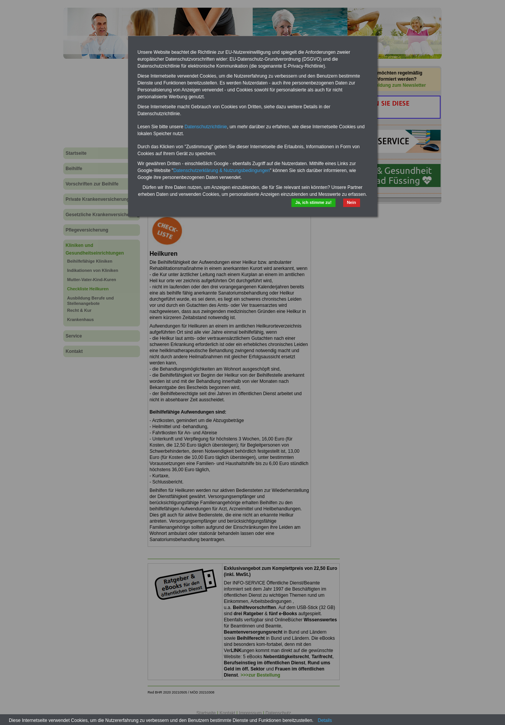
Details (325, 720)
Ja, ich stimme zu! (313, 202)
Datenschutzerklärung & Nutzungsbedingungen (221, 170)
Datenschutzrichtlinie (205, 126)
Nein (351, 202)
